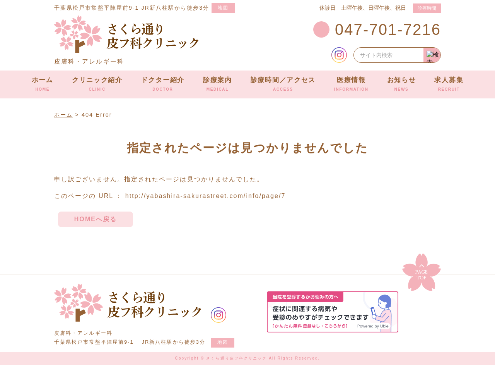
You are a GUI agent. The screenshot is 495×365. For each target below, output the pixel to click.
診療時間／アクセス (283, 83)
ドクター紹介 (162, 83)
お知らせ (401, 83)
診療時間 (427, 8)
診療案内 (217, 83)
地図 (223, 7)
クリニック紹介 (97, 83)
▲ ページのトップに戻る (421, 272)
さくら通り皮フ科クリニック (127, 303)
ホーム (42, 83)
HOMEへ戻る (95, 219)
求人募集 (448, 83)
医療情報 (351, 83)
